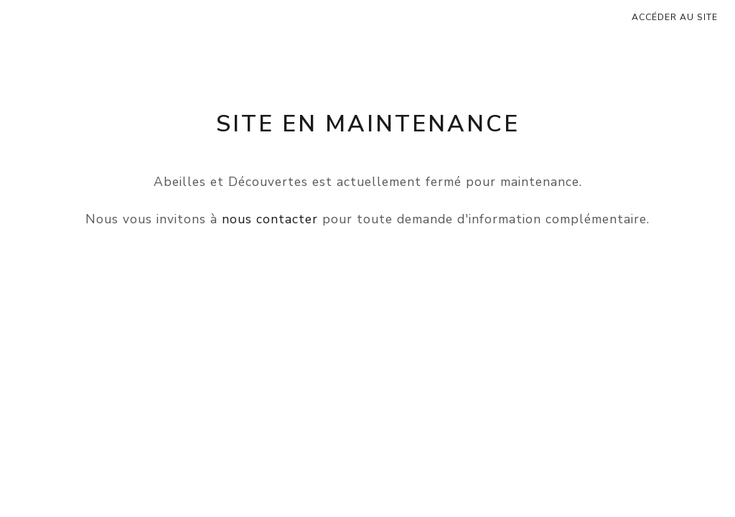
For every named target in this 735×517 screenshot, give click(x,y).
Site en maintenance (368, 123)
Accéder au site (675, 17)
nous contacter (270, 219)
